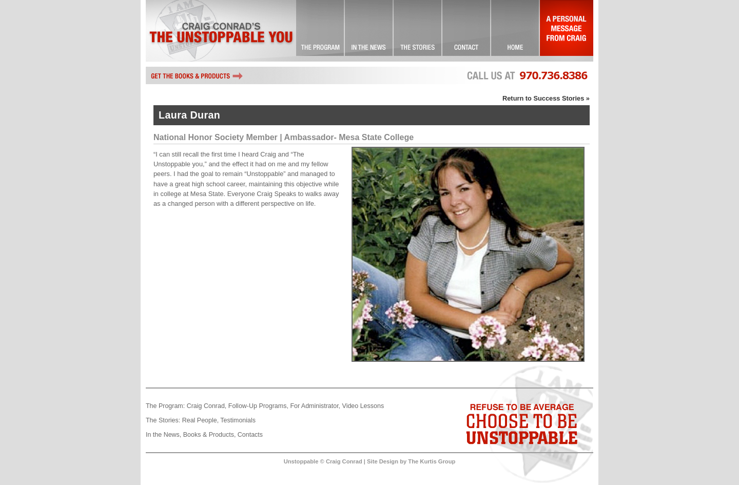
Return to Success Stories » (546, 98)
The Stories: (163, 420)
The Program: (165, 406)
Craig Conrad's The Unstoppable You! (221, 31)
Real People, (200, 420)
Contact (466, 31)
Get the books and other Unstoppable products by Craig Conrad (197, 75)
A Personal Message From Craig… (566, 31)
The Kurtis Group (431, 461)
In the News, (163, 434)
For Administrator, (315, 406)
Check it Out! (369, 31)
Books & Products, (209, 434)
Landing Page (515, 31)
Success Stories (418, 31)
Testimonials (238, 420)
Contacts (250, 434)
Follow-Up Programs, (258, 406)
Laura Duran (189, 115)
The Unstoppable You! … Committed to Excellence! (320, 31)
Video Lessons (363, 406)
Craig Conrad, (207, 406)
